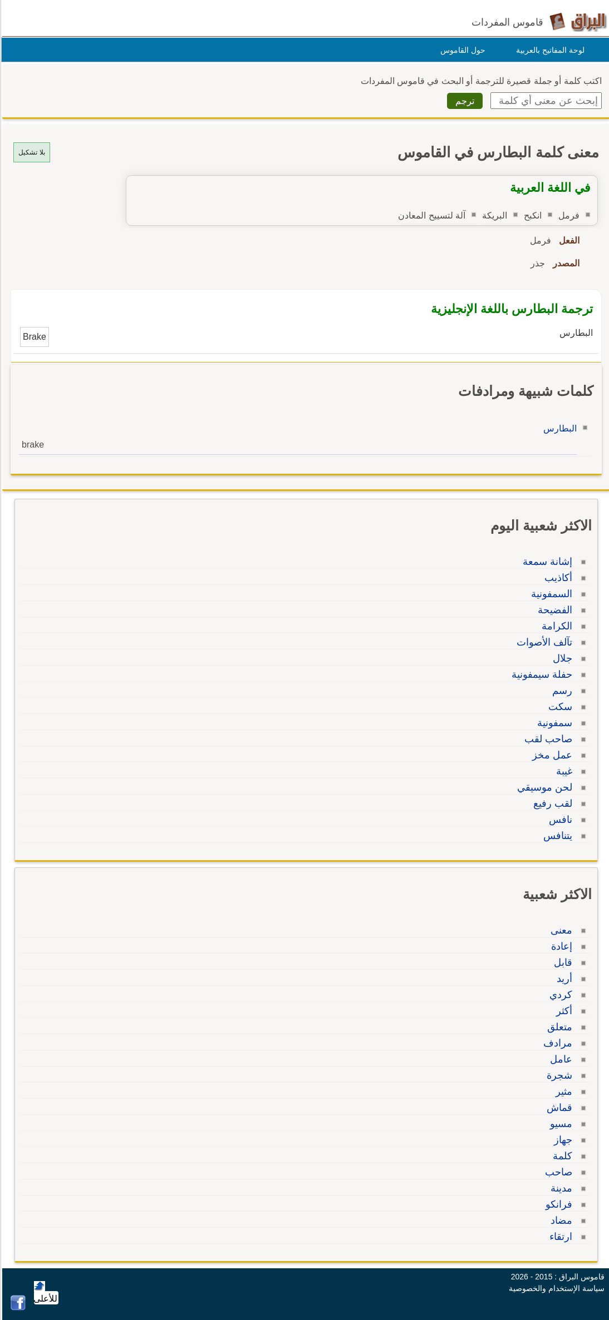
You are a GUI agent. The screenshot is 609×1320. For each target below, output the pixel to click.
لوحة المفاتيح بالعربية (548, 50)
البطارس (558, 428)
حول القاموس (461, 50)
